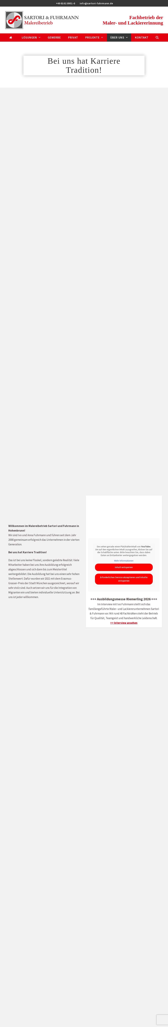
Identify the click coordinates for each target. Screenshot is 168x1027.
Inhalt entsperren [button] (124, 567)
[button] (157, 37)
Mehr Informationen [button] (123, 560)
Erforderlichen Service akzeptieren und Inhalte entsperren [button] (123, 579)
